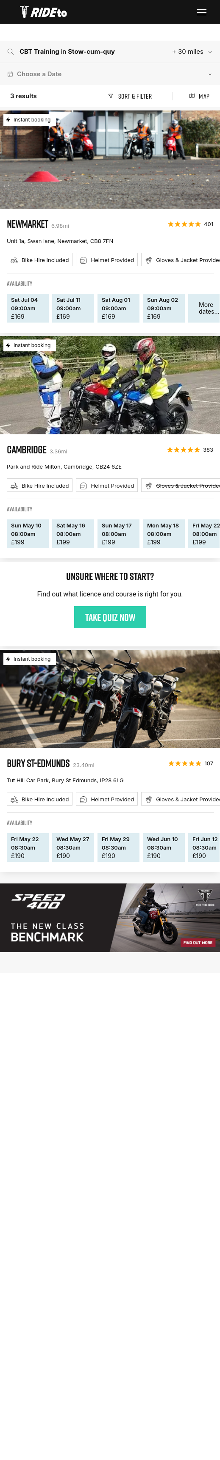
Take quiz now (110, 617)
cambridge (26, 449)
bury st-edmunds (38, 763)
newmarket (27, 224)
